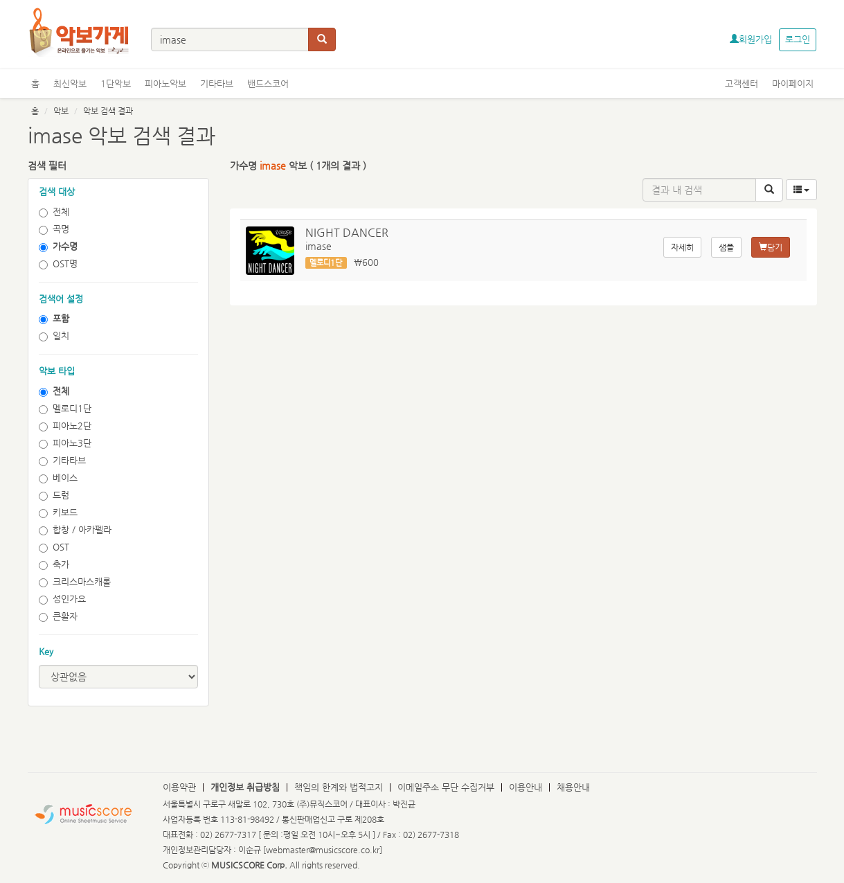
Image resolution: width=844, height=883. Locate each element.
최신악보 (70, 83)
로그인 (797, 39)
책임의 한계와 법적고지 (338, 787)
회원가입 (751, 39)
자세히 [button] (682, 247)
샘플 (726, 247)
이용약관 (179, 787)
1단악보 (115, 83)
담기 (770, 247)
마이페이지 (793, 83)
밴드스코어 (268, 83)
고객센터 (741, 83)
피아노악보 (165, 83)
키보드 (58, 512)
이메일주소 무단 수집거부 (445, 787)
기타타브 (216, 83)
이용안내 (525, 787)
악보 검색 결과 (108, 111)
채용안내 (573, 787)
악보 (61, 111)
